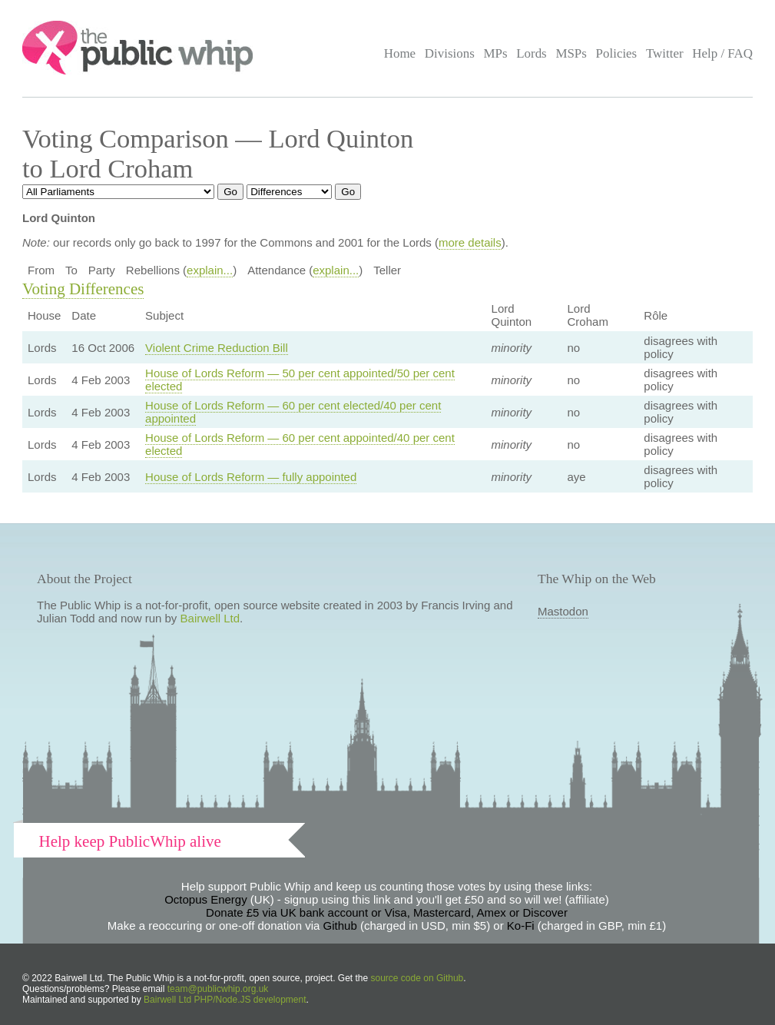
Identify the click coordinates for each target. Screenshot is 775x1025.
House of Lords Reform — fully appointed (250, 476)
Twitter (665, 53)
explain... (210, 270)
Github (340, 925)
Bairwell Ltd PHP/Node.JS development (225, 999)
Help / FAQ (722, 53)
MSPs (571, 53)
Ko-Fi (521, 925)
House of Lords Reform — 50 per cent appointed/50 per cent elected (300, 380)
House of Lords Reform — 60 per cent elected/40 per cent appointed (293, 412)
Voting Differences (83, 289)
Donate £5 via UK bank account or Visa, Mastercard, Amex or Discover (387, 912)
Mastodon (563, 611)
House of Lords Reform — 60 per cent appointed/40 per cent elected (300, 444)
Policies (617, 53)
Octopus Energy (205, 899)
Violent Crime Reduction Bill (216, 347)
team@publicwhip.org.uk (218, 989)
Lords (531, 53)
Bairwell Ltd (210, 618)
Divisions (450, 53)
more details (470, 242)
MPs (495, 53)
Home (400, 53)
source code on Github (417, 978)
